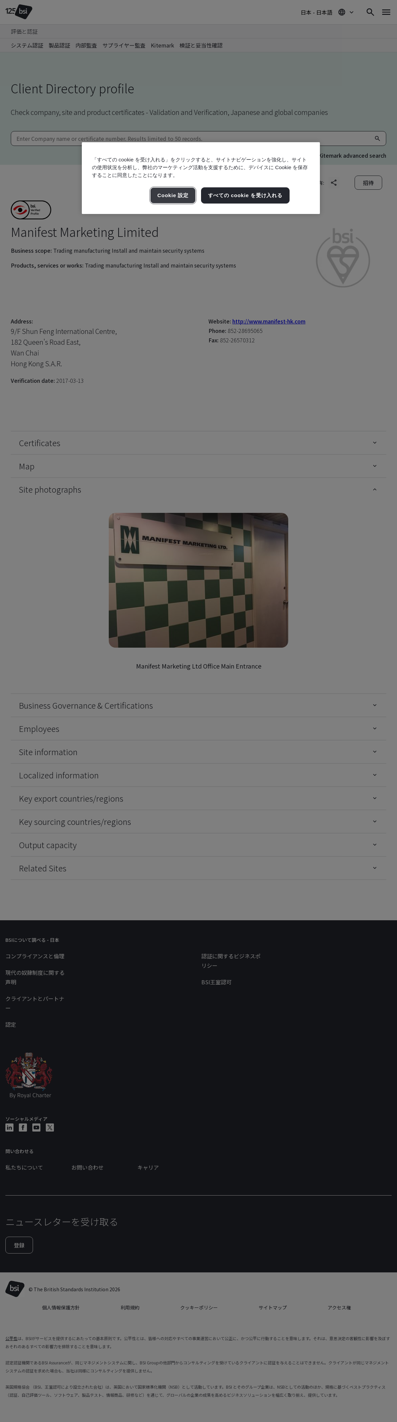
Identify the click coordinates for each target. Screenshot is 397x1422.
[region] (201, 178)
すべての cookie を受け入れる (245, 195)
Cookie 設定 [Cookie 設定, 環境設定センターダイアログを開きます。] (173, 195)
